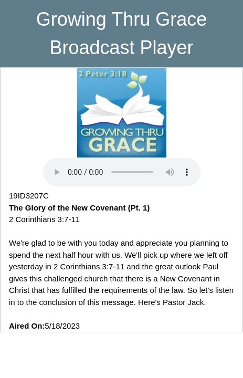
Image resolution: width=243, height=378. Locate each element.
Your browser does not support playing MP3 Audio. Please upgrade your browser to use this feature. (121, 172)
